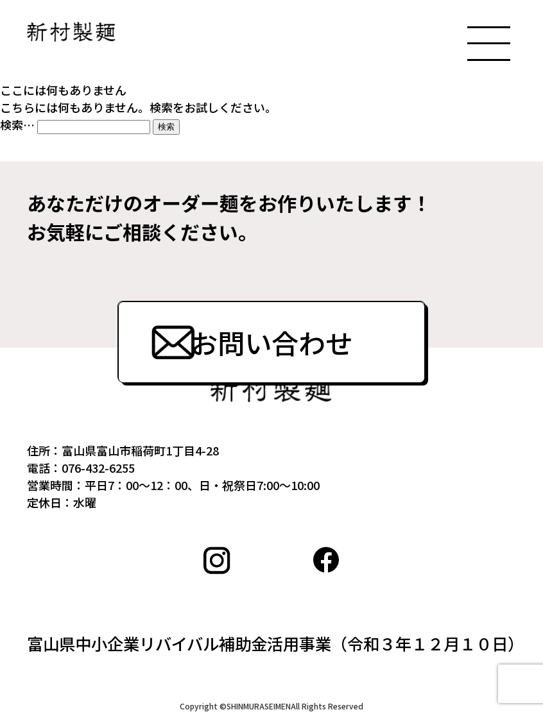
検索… (17, 124)
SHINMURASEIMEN (259, 705)
